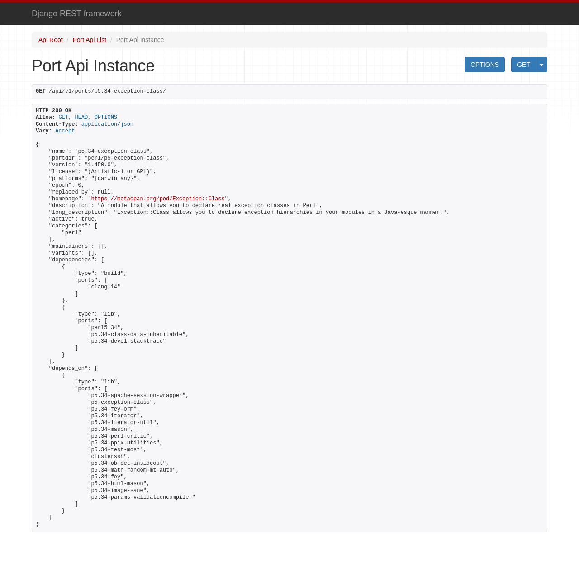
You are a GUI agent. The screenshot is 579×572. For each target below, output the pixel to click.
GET (523, 64)
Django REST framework (77, 13)
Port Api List (89, 39)
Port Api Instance (140, 39)
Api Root (50, 39)
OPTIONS (484, 64)
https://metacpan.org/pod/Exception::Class (157, 199)
